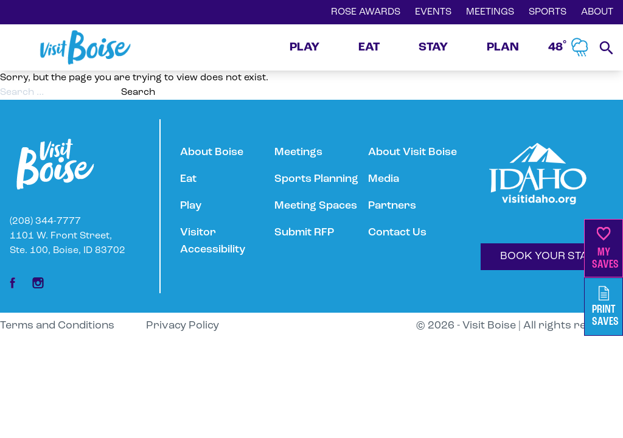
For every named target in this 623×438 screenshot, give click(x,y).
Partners (392, 206)
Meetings (298, 152)
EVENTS (433, 12)
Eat (188, 179)
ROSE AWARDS (365, 12)
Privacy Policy (182, 326)
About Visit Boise (412, 152)
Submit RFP (304, 232)
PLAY (304, 47)
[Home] (85, 47)
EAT (369, 47)
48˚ (569, 47)
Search (138, 92)
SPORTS (547, 12)
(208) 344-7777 (45, 221)
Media (383, 179)
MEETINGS (490, 12)
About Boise (211, 152)
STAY (433, 47)
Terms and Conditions (57, 326)
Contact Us (397, 232)
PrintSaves (605, 307)
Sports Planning (316, 179)
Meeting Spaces (315, 206)
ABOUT (597, 12)
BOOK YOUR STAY (547, 256)
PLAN (503, 47)
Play (190, 206)
